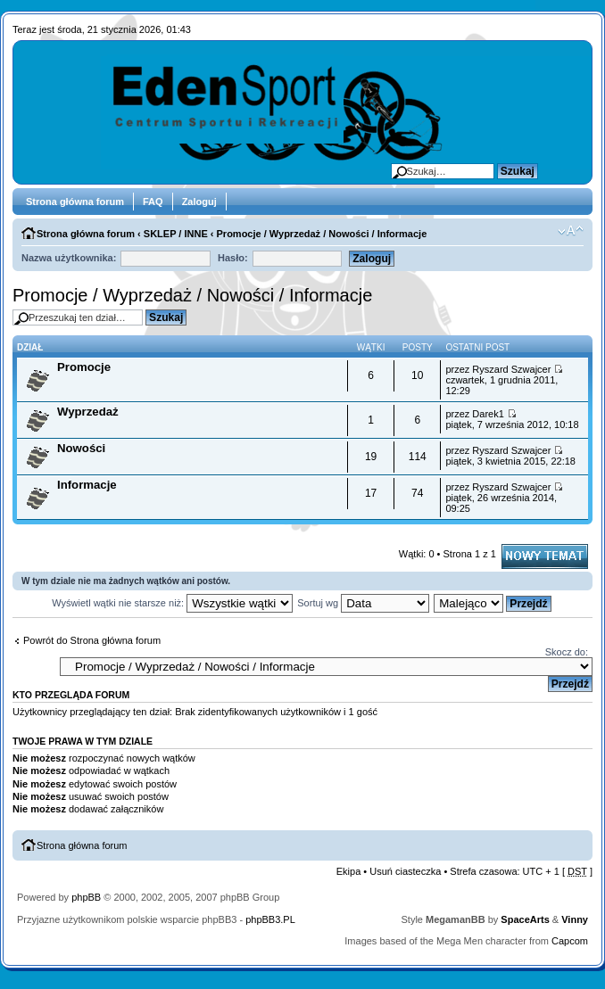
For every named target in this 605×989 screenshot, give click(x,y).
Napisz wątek (544, 556)
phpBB (86, 897)
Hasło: (233, 257)
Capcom (569, 940)
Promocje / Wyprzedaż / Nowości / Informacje (322, 233)
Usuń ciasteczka (405, 871)
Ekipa (348, 871)
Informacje (87, 484)
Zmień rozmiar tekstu (571, 231)
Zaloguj (199, 201)
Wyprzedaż (88, 411)
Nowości (81, 448)
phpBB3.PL (270, 919)
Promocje (84, 367)
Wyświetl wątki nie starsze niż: (172, 603)
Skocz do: (566, 652)
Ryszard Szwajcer (511, 369)
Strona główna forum (75, 201)
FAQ (153, 201)
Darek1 (487, 413)
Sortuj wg (363, 603)
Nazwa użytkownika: (68, 257)
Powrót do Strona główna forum (92, 640)
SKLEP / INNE (176, 233)
